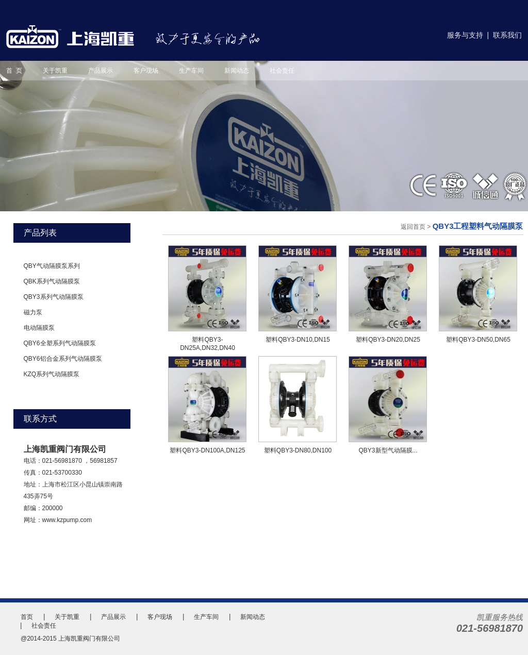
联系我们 (507, 35)
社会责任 (282, 70)
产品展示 (100, 70)
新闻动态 (236, 70)
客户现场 (146, 70)
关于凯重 (55, 70)
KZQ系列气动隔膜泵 (52, 374)
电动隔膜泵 (39, 327)
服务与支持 (465, 35)
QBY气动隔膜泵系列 (52, 266)
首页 (27, 616)
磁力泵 (33, 312)
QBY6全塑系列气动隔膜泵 (60, 343)
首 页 (14, 70)
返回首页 (413, 226)
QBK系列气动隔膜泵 (52, 281)
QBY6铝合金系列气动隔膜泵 (63, 358)
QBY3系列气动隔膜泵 (54, 296)
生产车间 (191, 70)
